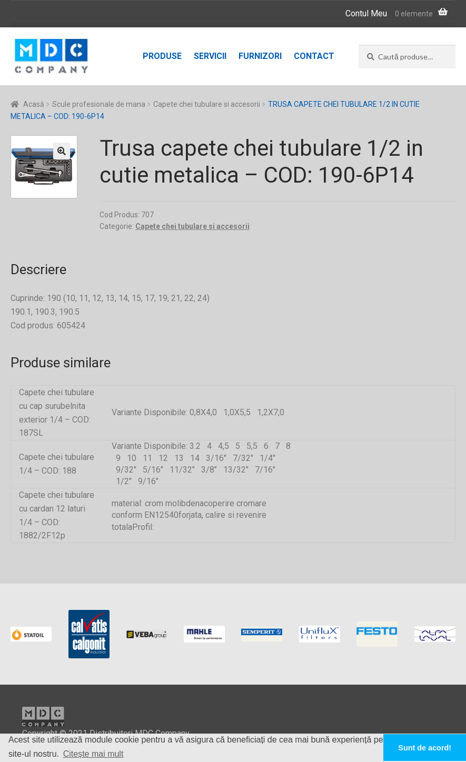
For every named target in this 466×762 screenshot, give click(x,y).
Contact (314, 56)
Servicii (210, 56)
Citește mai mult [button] (93, 753)
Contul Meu (366, 13)
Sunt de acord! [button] (424, 748)
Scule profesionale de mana (98, 104)
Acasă (33, 104)
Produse (162, 56)
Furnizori (260, 56)
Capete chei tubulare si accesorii (206, 104)
